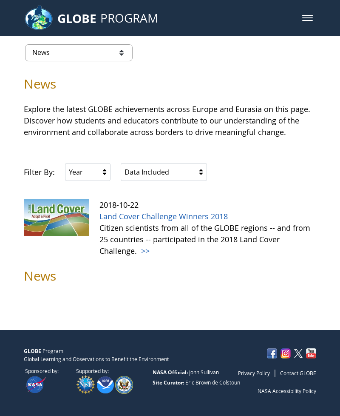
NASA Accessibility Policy (287, 390)
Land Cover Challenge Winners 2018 (163, 216)
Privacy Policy (254, 373)
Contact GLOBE (298, 373)
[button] (307, 18)
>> (144, 251)
